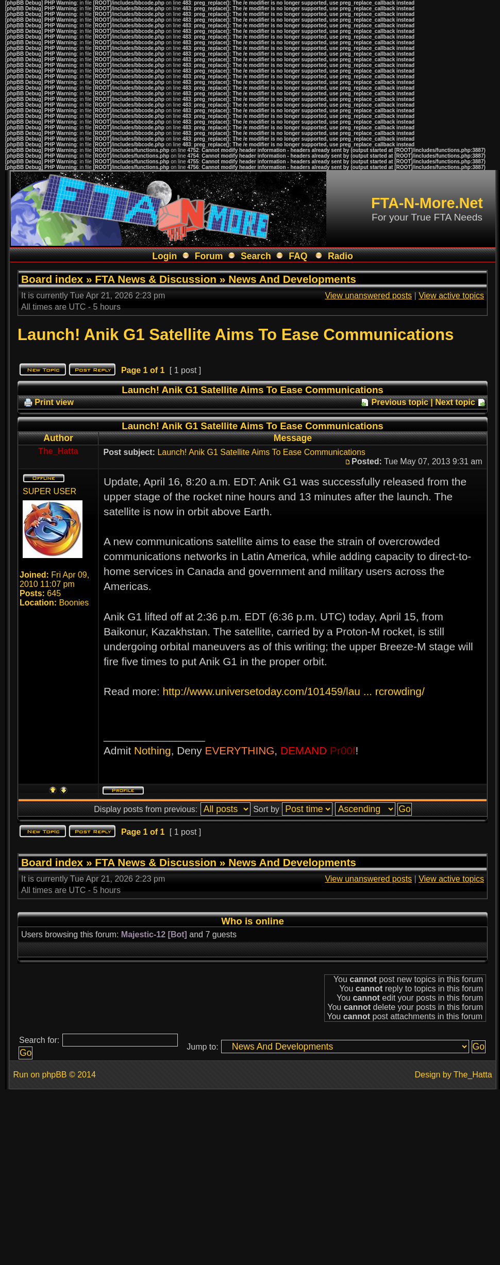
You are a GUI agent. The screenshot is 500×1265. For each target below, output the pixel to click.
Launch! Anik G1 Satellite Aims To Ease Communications (236, 335)
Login (164, 256)
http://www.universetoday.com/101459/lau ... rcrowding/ (293, 691)
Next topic (455, 402)
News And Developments (292, 279)
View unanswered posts (368, 295)
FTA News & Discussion (155, 279)
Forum (209, 256)
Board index (52, 279)
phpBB (54, 1074)
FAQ (298, 256)
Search (256, 256)
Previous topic (400, 402)
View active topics (451, 295)
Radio (340, 256)
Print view (54, 402)
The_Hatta (473, 1074)
